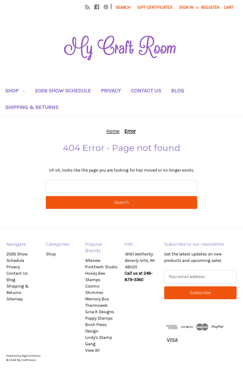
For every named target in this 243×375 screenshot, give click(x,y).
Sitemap (14, 299)
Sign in (186, 7)
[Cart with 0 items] (228, 7)
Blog (177, 90)
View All (92, 350)
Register (210, 7)
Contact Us (146, 90)
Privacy (111, 90)
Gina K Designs (99, 311)
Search (123, 7)
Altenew (92, 260)
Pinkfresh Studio (101, 266)
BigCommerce (31, 355)
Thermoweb (96, 305)
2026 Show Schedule (63, 90)
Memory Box (97, 299)
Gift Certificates (154, 7)
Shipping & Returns (31, 107)
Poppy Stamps (99, 318)
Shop (15, 90)
